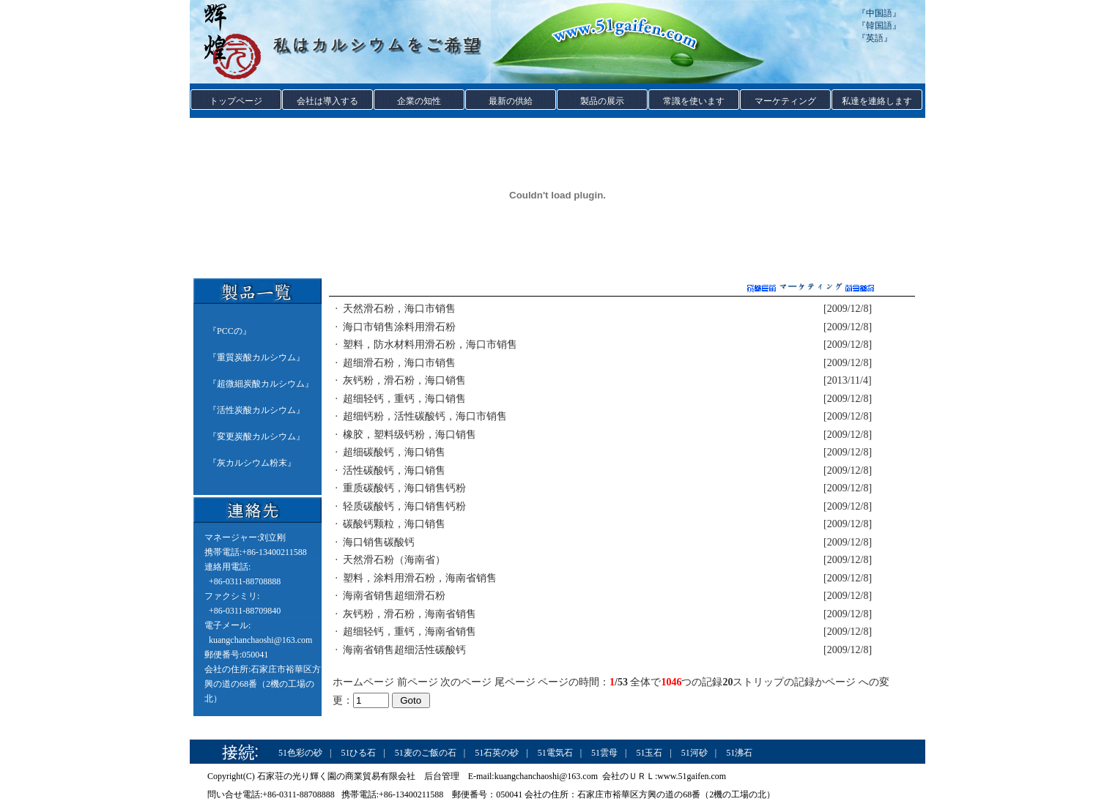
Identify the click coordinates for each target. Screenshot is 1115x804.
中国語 (879, 13)
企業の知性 (419, 101)
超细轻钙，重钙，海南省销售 (409, 631)
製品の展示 (602, 101)
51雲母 (604, 753)
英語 (875, 38)
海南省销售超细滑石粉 (394, 595)
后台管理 (441, 776)
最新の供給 (511, 101)
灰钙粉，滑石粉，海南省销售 (409, 613)
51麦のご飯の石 (425, 753)
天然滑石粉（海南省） (394, 559)
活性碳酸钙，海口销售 (394, 470)
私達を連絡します (877, 101)
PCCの (229, 331)
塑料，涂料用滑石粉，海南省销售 (420, 578)
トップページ (236, 101)
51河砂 (694, 753)
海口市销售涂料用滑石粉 (399, 326)
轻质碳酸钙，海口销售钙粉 (404, 506)
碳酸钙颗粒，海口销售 (394, 523)
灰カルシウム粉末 (252, 463)
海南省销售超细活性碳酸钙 (404, 649)
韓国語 (879, 26)
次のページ (466, 682)
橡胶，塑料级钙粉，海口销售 (409, 434)
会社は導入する (327, 101)
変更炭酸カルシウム (256, 436)
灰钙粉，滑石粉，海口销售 (404, 380)
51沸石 (739, 753)
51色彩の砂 (300, 753)
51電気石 (555, 753)
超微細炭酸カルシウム (261, 384)
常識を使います (694, 101)
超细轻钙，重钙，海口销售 (404, 398)
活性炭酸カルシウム (256, 410)
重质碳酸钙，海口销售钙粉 (404, 488)
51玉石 (649, 753)
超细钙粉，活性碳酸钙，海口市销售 (425, 416)
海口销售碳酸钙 (379, 542)
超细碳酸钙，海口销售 (394, 452)
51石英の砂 (497, 753)
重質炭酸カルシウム (256, 357)
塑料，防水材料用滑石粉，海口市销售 (430, 344)
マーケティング (785, 101)
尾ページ (515, 682)
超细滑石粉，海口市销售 (399, 362)
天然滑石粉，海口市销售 (399, 308)
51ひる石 (358, 753)
